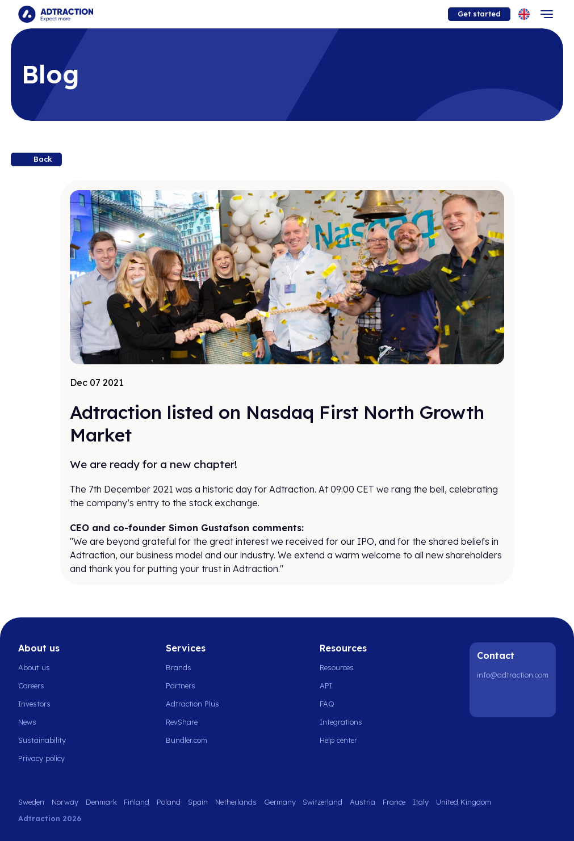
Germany (280, 801)
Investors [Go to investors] (34, 703)
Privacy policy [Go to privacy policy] (41, 758)
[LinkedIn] (487, 699)
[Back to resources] (36, 159)
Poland (169, 801)
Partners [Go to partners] (180, 685)
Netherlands (236, 801)
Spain (198, 801)
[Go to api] (345, 685)
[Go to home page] (55, 14)
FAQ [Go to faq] (327, 703)
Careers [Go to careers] (31, 685)
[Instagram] (516, 699)
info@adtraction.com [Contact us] (512, 674)
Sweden (31, 801)
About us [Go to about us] (34, 667)
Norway (65, 801)
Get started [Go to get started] (479, 13)
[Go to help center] (345, 740)
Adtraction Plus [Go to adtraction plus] (192, 703)
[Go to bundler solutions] (193, 740)
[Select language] (524, 14)
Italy (421, 801)
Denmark (101, 801)
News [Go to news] (27, 721)
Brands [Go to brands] (178, 667)
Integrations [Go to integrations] (341, 721)
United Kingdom (463, 801)
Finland (136, 801)
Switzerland (322, 801)
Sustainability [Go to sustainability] (42, 740)
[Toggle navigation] (547, 14)
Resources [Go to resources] (337, 667)
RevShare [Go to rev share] (182, 721)
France (394, 801)
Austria (362, 801)
